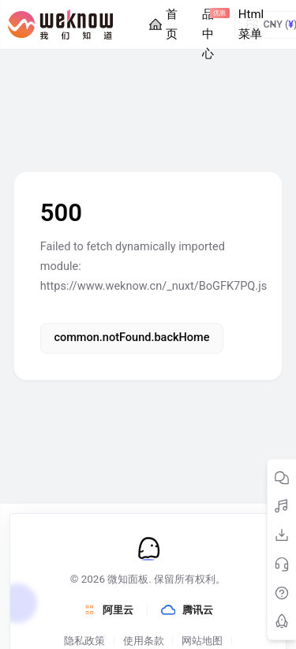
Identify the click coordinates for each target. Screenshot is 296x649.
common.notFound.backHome (131, 337)
